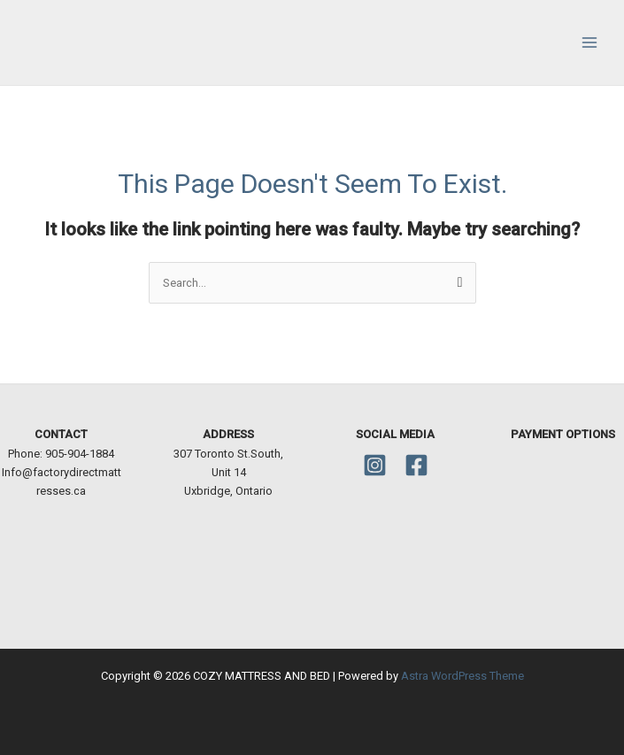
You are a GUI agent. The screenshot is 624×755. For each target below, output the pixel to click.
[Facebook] (416, 465)
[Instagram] (375, 465)
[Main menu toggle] (589, 42)
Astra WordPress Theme (462, 675)
